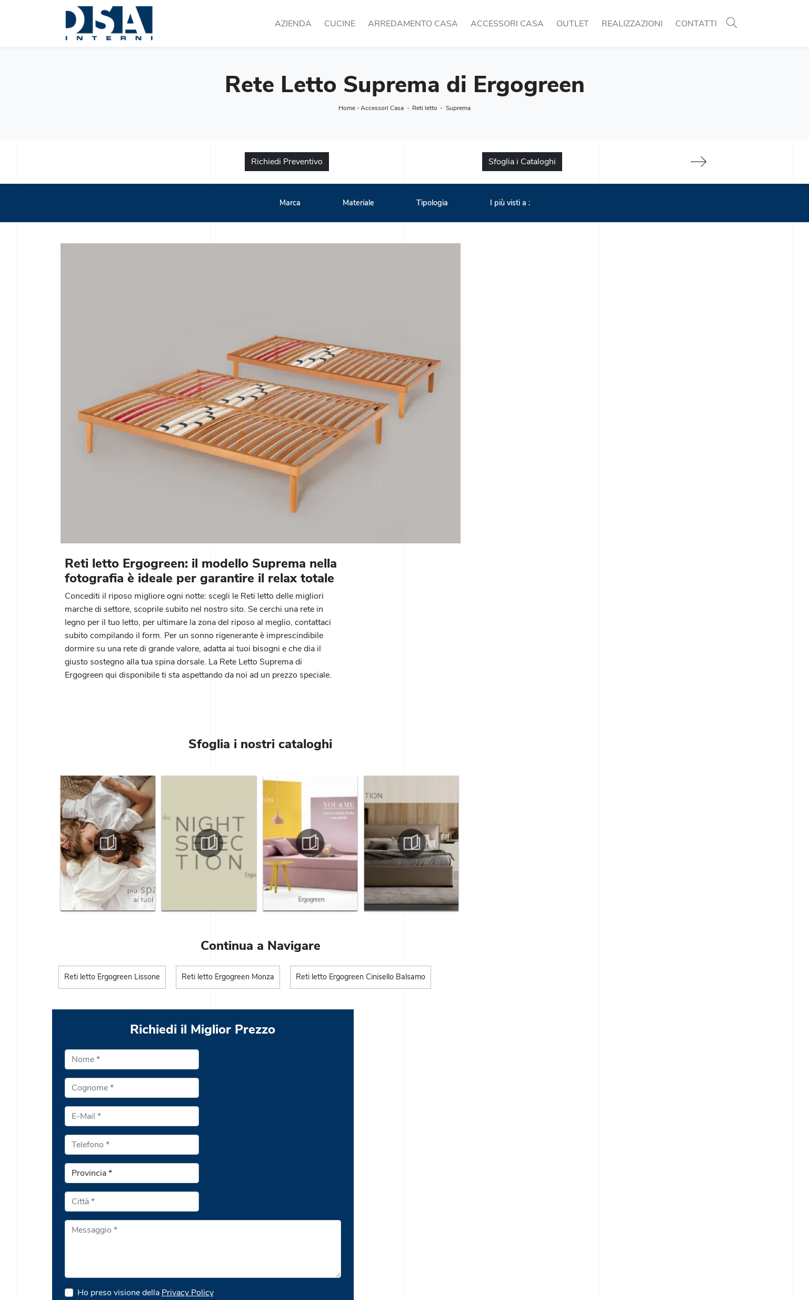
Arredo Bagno (613, 1204)
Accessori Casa (507, 23)
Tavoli (246, 1192)
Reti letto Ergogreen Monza (228, 818)
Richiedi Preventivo (287, 162)
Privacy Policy (599, 763)
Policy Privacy (418, 1272)
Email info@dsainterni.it (102, 1204)
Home (346, 108)
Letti (419, 1204)
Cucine (339, 23)
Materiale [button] (358, 203)
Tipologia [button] (432, 203)
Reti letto (424, 108)
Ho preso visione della (556, 763)
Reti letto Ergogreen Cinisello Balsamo (361, 818)
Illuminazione (612, 1179)
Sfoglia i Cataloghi (522, 162)
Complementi (612, 1192)
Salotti (423, 1192)
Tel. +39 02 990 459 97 (104, 1192)
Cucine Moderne (265, 1167)
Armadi (425, 1217)
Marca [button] (290, 203)
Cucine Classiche (266, 1179)
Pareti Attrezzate (442, 1179)
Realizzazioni (632, 23)
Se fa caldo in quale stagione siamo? (547, 789)
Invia (491, 850)
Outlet (572, 23)
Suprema (458, 108)
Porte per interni (617, 1167)
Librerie (425, 1167)
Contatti (696, 23)
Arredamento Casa (413, 23)
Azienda (293, 23)
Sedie (245, 1204)
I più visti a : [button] (510, 203)
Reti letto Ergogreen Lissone (112, 818)
